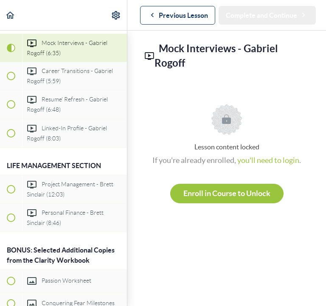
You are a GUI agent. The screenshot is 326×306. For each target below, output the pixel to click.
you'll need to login (268, 160)
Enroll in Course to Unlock (226, 193)
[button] (10, 15)
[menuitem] (116, 15)
